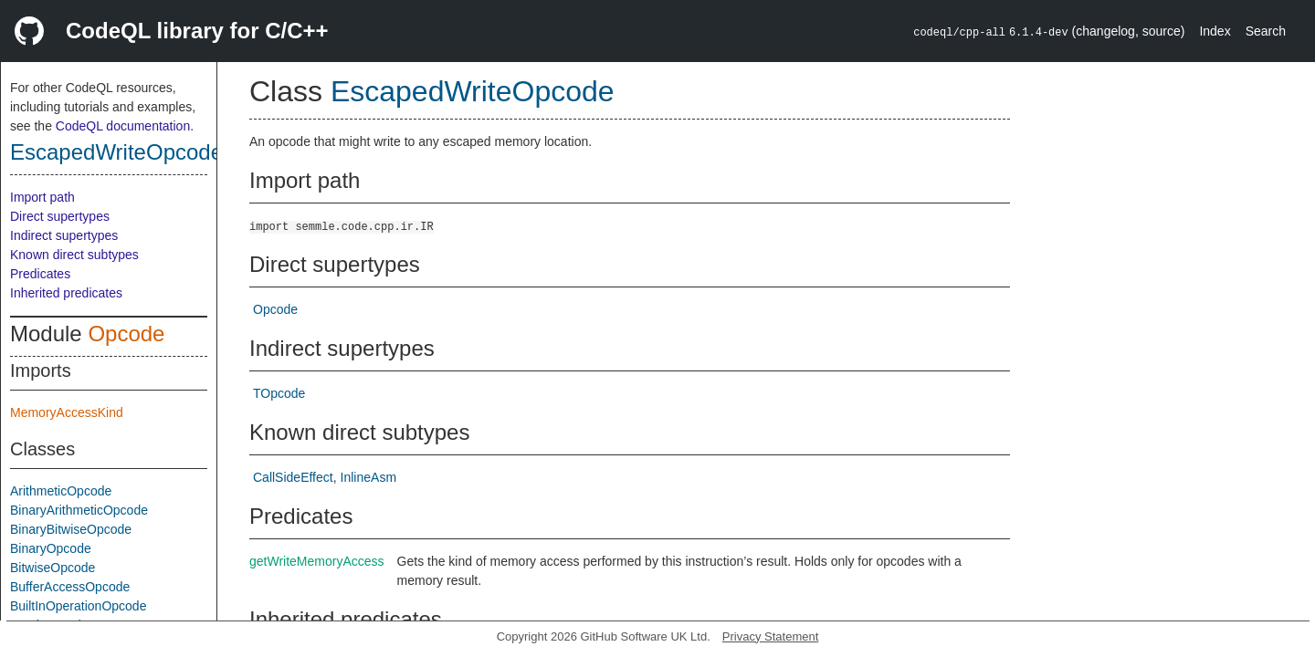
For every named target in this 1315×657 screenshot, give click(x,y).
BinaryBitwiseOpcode (71, 529)
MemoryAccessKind (66, 412)
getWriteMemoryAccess (316, 561)
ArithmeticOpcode (60, 491)
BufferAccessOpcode (70, 586)
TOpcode (279, 393)
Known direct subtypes (74, 254)
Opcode (126, 333)
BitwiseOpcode (52, 567)
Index (1214, 31)
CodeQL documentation (123, 126)
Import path (42, 197)
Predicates (40, 273)
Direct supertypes (60, 216)
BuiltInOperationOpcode (78, 606)
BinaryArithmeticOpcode (79, 510)
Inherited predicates (66, 293)
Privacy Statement (770, 636)
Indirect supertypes (64, 235)
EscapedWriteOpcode (116, 152)
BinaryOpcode (50, 548)
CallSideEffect (293, 477)
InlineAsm (368, 477)
